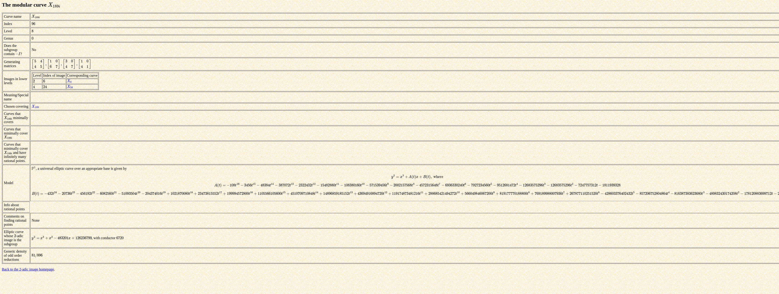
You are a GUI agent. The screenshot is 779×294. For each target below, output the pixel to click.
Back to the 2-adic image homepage (28, 269)
